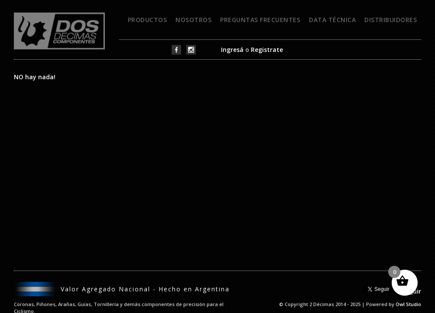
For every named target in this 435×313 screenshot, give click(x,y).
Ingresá (232, 49)
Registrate (267, 49)
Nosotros (193, 20)
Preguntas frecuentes (260, 20)
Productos (147, 20)
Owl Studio (408, 304)
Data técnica (332, 20)
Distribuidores (390, 20)
